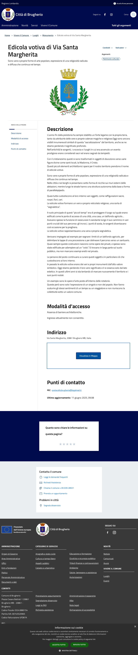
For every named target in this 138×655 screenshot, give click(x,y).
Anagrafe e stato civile (45, 553)
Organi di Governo (10, 553)
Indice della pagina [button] (18, 125)
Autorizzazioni (76, 577)
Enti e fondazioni (9, 568)
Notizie (107, 553)
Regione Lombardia (10, 3)
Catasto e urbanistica (45, 568)
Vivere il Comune (21, 35)
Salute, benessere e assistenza (83, 572)
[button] (69, 650)
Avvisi (106, 563)
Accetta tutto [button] (58, 645)
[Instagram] (110, 14)
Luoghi (36, 35)
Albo (71, 600)
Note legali (74, 605)
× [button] (135, 627)
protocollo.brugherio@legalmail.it (67, 390)
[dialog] (69, 639)
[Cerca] (133, 14)
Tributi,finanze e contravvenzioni (84, 563)
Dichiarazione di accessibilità (82, 609)
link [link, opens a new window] (94, 639)
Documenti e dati (9, 582)
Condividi (108, 47)
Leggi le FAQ (41, 605)
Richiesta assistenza (45, 609)
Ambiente (74, 567)
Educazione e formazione (81, 553)
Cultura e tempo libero (45, 558)
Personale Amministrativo (13, 577)
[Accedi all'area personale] (123, 3)
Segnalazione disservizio (46, 600)
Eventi (106, 580)
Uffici (4, 563)
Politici (5, 572)
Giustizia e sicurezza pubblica (82, 558)
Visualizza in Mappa (88, 355)
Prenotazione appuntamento (48, 595)
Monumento (47, 35)
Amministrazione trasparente (83, 595)
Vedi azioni (121, 47)
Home (7, 35)
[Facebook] (103, 14)
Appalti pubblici (42, 563)
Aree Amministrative (11, 558)
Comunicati (109, 558)
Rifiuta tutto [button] (79, 645)
